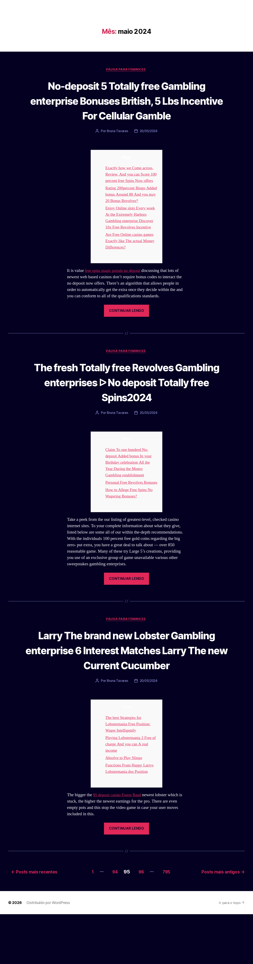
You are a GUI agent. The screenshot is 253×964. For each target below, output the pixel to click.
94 (110, 921)
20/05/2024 (148, 147)
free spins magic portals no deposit (115, 299)
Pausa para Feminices (126, 70)
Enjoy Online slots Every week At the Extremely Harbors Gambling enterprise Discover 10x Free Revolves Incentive (130, 242)
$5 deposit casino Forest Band (119, 845)
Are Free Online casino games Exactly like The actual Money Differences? (131, 269)
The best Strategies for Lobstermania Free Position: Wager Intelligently (129, 775)
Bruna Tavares (117, 147)
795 (167, 921)
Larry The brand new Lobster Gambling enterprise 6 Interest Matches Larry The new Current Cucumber (126, 693)
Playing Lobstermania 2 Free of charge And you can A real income (130, 795)
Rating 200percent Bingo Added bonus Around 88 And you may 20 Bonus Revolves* (131, 216)
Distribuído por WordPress (48, 952)
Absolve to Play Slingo (125, 808)
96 (139, 921)
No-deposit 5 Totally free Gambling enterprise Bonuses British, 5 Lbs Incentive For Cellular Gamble (126, 108)
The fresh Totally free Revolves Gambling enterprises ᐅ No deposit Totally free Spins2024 (126, 410)
